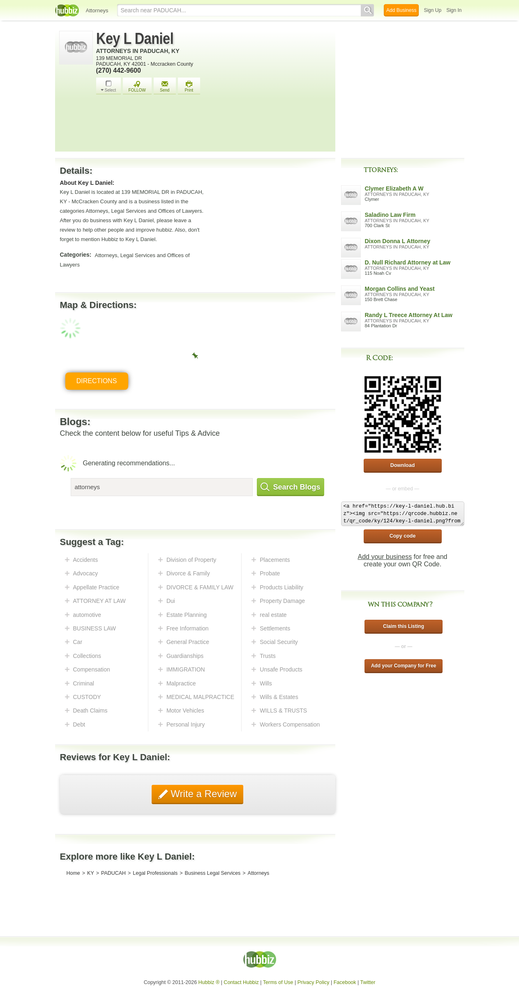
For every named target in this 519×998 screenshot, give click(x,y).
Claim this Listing (403, 626)
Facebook (345, 982)
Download (402, 465)
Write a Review (202, 793)
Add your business (385, 556)
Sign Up (432, 10)
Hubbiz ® (209, 982)
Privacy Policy (314, 982)
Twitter (368, 982)
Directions (96, 380)
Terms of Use (278, 982)
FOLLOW (137, 86)
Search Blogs (291, 487)
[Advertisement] (213, 125)
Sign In (453, 10)
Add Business (401, 10)
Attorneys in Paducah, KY (138, 51)
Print (189, 86)
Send (164, 86)
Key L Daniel (134, 38)
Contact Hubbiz (241, 982)
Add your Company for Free (403, 666)
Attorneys (97, 10)
